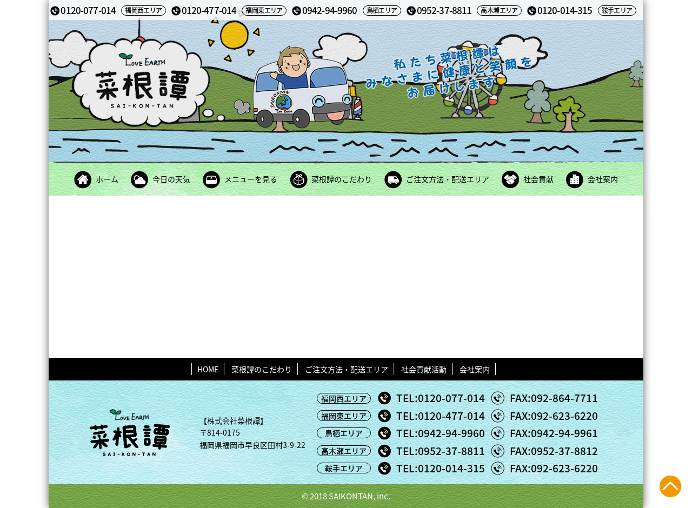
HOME (207, 369)
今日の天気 (171, 178)
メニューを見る (250, 178)
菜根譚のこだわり (341, 178)
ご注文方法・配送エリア (447, 178)
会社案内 (603, 178)
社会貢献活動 (424, 369)
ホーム (107, 178)
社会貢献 (538, 178)
